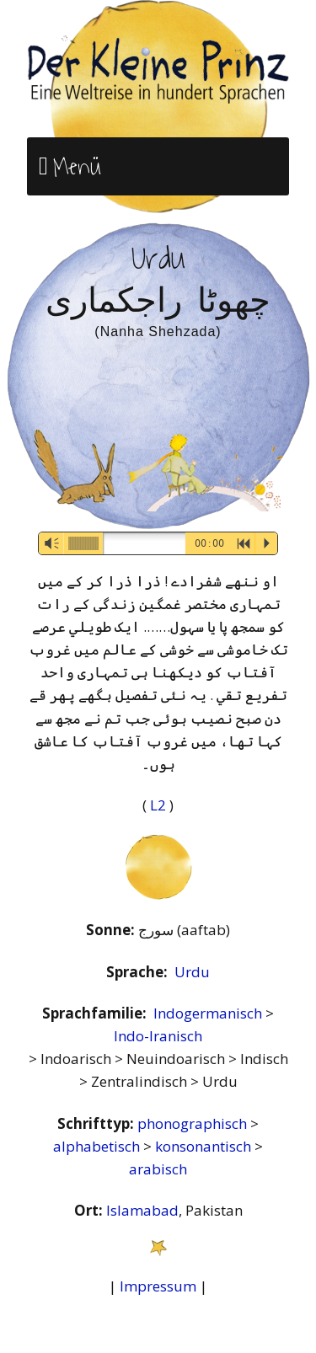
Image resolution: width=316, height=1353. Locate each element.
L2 (159, 805)
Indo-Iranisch (158, 1036)
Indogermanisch (209, 1013)
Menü (77, 167)
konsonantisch (204, 1146)
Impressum (158, 1286)
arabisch (158, 1169)
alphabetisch (98, 1146)
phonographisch (193, 1123)
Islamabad (142, 1210)
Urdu (192, 971)
